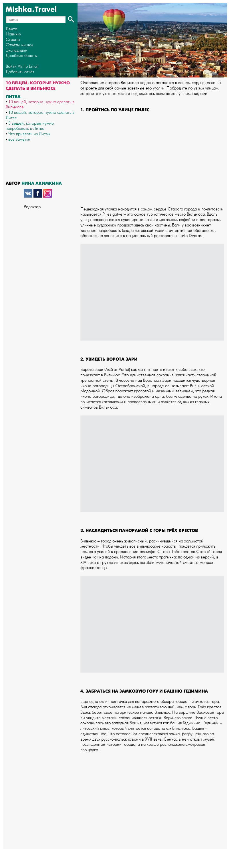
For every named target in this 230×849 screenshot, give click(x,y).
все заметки (19, 139)
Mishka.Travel (31, 9)
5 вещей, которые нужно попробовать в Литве (30, 126)
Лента (11, 29)
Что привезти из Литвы (29, 134)
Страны (13, 39)
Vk (20, 66)
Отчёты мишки (19, 45)
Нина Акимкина (41, 183)
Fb (25, 66)
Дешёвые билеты (21, 55)
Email (33, 66)
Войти (11, 66)
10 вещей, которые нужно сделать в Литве (40, 115)
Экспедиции (16, 50)
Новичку (13, 34)
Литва (13, 97)
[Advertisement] (152, 162)
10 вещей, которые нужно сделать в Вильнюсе (40, 104)
